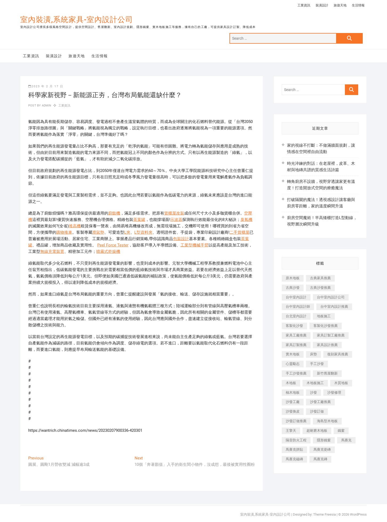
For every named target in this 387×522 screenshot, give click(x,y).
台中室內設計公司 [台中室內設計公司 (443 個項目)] (331, 297)
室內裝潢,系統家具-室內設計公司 (76, 19)
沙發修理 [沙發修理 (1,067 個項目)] (334, 392)
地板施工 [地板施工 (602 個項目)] (324, 316)
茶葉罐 (139, 219)
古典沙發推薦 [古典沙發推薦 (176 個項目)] (320, 288)
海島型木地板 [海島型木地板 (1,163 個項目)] (327, 421)
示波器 (176, 219)
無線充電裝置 (52, 251)
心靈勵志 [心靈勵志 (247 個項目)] (293, 364)
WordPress (358, 514)
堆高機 (75, 226)
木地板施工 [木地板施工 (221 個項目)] (315, 383)
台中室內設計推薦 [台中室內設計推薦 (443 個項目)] (334, 307)
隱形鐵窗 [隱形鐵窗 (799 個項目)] (324, 440)
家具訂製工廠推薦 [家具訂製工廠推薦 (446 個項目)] (331, 335)
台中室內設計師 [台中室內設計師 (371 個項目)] (298, 307)
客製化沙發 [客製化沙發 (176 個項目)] (294, 326)
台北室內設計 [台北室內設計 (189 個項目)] (296, 316)
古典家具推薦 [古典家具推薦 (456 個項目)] (320, 278)
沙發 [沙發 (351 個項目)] (313, 392)
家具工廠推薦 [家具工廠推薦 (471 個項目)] (296, 335)
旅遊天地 (340, 5)
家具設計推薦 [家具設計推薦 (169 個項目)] (327, 345)
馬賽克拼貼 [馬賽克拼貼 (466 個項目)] (294, 449)
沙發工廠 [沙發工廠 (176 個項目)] (293, 402)
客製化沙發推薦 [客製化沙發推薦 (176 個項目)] (325, 326)
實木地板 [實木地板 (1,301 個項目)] (293, 354)
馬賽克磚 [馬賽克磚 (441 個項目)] (320, 459)
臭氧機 (246, 219)
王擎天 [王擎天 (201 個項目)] (291, 431)
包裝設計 (181, 238)
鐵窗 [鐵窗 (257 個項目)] (341, 431)
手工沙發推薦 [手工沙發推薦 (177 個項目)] (296, 373)
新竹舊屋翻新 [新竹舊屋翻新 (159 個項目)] (327, 373)
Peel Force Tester (112, 245)
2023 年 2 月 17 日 (45, 86)
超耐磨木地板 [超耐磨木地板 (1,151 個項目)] (317, 431)
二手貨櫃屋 (239, 232)
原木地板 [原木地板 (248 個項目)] (293, 278)
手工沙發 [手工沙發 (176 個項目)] (317, 364)
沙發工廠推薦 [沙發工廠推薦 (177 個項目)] (320, 402)
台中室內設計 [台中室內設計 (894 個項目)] (296, 297)
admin (46, 105)
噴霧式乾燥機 (108, 251)
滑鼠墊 (98, 232)
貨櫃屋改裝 (174, 213)
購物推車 (64, 232)
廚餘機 (114, 213)
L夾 (127, 232)
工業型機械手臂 (194, 245)
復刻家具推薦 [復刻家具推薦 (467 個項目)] (337, 354)
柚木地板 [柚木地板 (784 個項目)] (293, 392)
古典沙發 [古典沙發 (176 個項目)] (293, 288)
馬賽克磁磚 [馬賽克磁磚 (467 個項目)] (294, 459)
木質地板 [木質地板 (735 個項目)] (341, 383)
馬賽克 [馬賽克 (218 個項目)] (346, 440)
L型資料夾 (143, 232)
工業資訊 (303, 5)
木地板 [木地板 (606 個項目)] (291, 383)
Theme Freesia (324, 514)
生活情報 (358, 5)
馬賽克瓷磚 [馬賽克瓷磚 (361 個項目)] (322, 449)
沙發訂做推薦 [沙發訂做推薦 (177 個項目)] (296, 421)
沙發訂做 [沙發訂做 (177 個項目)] (317, 411)
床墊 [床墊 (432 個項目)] (313, 354)
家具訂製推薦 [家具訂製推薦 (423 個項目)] (296, 345)
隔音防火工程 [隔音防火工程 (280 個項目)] (296, 440)
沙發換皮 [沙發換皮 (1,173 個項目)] (293, 411)
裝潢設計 (322, 5)
